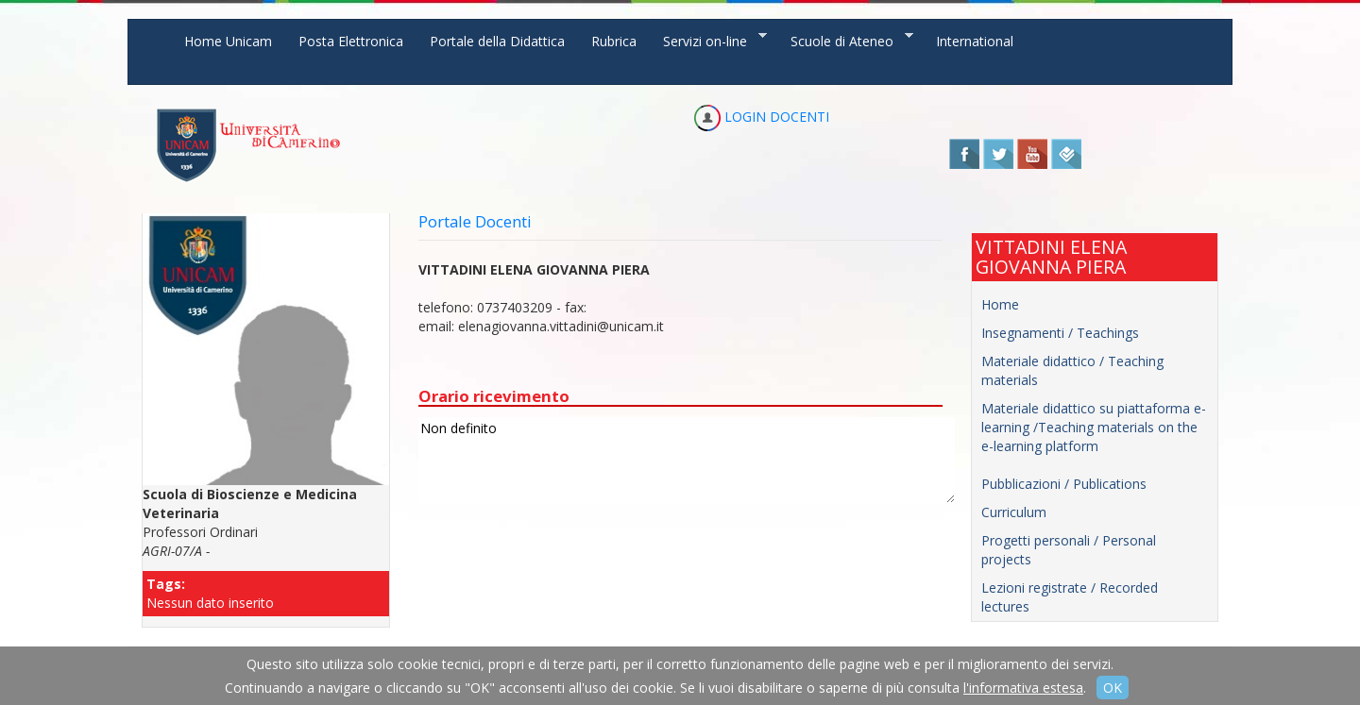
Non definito (686, 460)
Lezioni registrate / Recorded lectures (1069, 597)
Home (1000, 304)
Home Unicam (228, 41)
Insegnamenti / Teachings (1060, 333)
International (974, 41)
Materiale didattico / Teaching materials (1072, 370)
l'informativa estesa (1023, 688)
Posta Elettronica (350, 41)
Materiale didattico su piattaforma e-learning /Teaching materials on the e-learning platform (1093, 427)
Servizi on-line (708, 40)
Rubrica (614, 41)
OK (1112, 688)
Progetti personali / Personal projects (1068, 549)
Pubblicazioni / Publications (1064, 484)
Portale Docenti (475, 221)
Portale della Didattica (497, 41)
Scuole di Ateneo (845, 40)
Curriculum (1013, 512)
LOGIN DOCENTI (761, 117)
